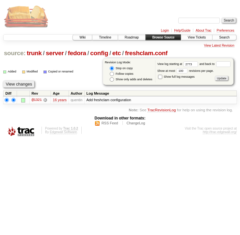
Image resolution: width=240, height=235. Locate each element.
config (99, 53)
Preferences (225, 30)
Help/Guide (182, 30)
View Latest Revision (219, 45)
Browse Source (163, 37)
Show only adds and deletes (131, 79)
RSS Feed (110, 123)
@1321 (36, 99)
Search (224, 37)
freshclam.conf (146, 53)
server (55, 53)
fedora (77, 53)
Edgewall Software (63, 132)
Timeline (105, 37)
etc (116, 53)
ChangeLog (135, 123)
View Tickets (197, 37)
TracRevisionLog (161, 110)
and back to (215, 64)
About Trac (203, 30)
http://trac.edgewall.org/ (220, 132)
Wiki (82, 37)
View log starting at (178, 64)
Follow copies (121, 74)
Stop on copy (121, 68)
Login (165, 30)
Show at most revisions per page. (185, 70)
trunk (34, 53)
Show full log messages (176, 76)
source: (14, 53)
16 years (60, 100)
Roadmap (132, 37)
